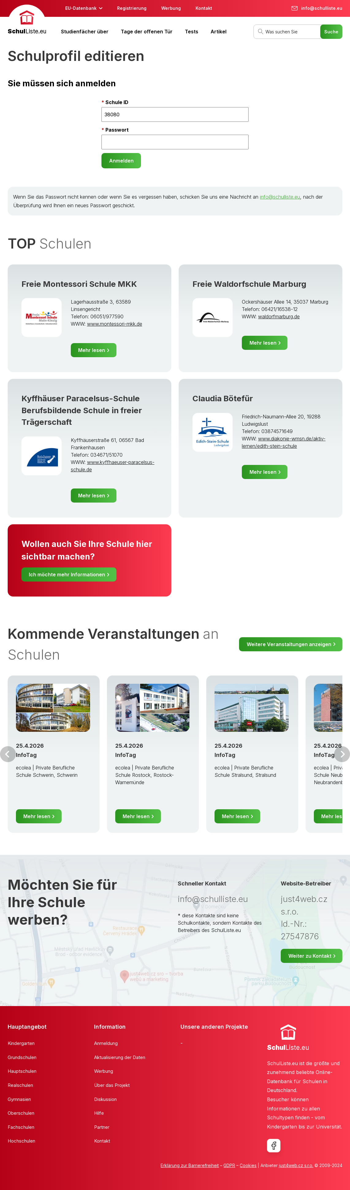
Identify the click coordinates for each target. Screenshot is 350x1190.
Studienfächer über (84, 31)
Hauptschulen (22, 1071)
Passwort (117, 130)
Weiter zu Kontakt (309, 956)
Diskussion (105, 1099)
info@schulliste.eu (280, 197)
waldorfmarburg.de (279, 316)
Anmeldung (106, 1043)
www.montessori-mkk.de (114, 324)
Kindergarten (21, 1043)
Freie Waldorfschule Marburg (249, 284)
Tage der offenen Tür (147, 31)
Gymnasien (19, 1099)
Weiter (342, 754)
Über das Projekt (112, 1085)
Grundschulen (22, 1057)
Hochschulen (21, 1141)
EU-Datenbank (81, 8)
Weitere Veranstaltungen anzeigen (289, 644)
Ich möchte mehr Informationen (67, 574)
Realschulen (20, 1085)
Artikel (218, 31)
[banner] (27, 20)
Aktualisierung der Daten (119, 1057)
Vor (8, 754)
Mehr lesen (91, 350)
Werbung (171, 8)
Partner (101, 1127)
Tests (191, 31)
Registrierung (131, 8)
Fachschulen (21, 1127)
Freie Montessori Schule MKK (79, 284)
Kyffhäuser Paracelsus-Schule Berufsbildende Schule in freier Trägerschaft (81, 410)
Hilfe (99, 1113)
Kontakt (204, 8)
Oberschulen (21, 1113)
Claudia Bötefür (222, 398)
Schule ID (116, 102)
